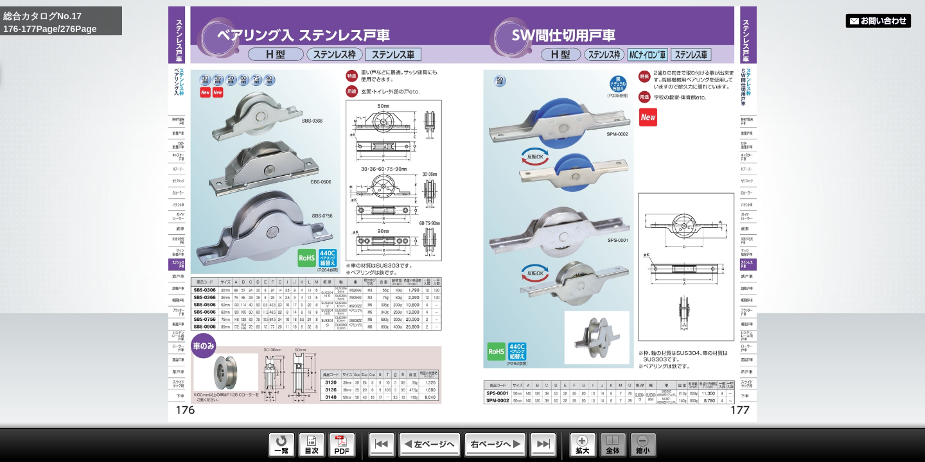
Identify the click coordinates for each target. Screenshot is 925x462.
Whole (613, 445)
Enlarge (583, 445)
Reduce (643, 445)
